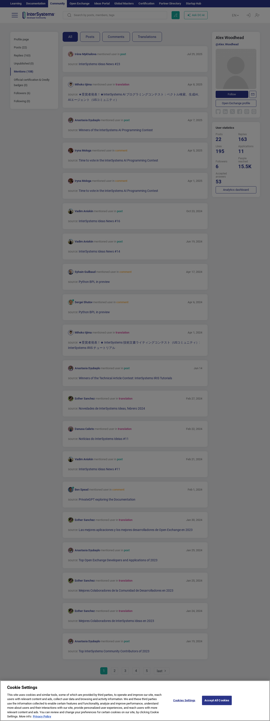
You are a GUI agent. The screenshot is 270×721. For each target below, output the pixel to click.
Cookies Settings (184, 704)
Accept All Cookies (216, 704)
